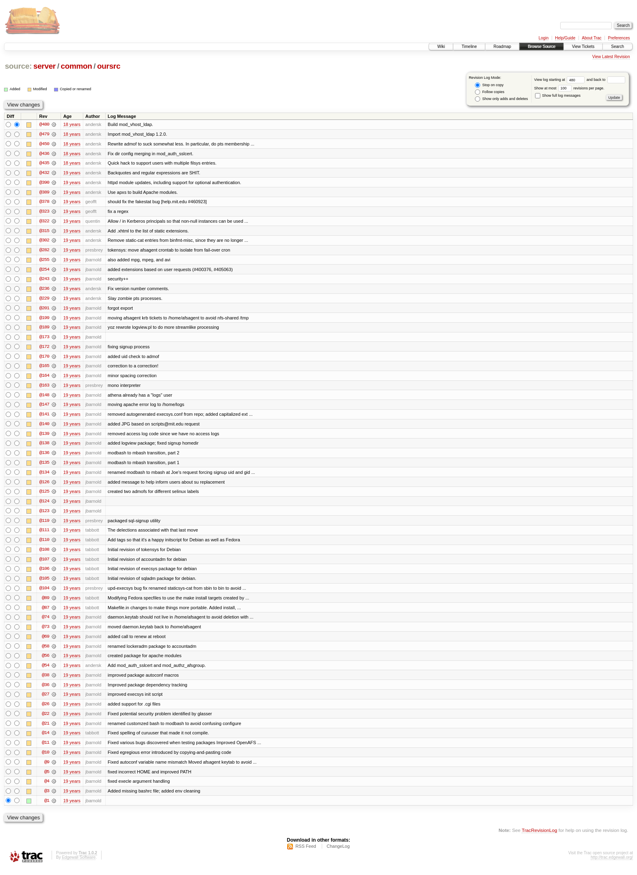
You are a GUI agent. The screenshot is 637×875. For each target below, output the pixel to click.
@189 (44, 329)
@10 (45, 758)
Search (617, 46)
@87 (45, 612)
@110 (44, 544)
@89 (45, 602)
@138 (44, 446)
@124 (44, 505)
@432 (44, 173)
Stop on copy (489, 85)
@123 (44, 514)
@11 (45, 748)
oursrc (108, 66)
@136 (44, 456)
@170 (44, 358)
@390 (44, 183)
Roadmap (502, 46)
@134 (44, 475)
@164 (44, 378)
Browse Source (541, 46)
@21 (45, 729)
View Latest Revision (611, 56)
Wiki (441, 46)
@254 (44, 270)
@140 (44, 426)
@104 (44, 592)
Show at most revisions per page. (569, 88)
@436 (44, 153)
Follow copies (489, 92)
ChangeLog (338, 853)
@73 (45, 631)
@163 (44, 387)
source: (18, 66)
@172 (44, 348)
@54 (45, 670)
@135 (44, 465)
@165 (44, 368)
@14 (45, 739)
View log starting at (560, 80)
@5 (46, 778)
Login (543, 38)
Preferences (619, 38)
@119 (44, 524)
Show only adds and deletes (501, 99)
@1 (46, 807)
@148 (44, 397)
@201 (44, 309)
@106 (44, 573)
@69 (45, 641)
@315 (44, 231)
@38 (45, 680)
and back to (606, 80)
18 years (71, 124)
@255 (44, 261)
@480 (44, 124)
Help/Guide (565, 38)
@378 (44, 202)
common (76, 66)
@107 (44, 563)
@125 (44, 495)
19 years (71, 173)
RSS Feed (305, 853)
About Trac (591, 38)
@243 (44, 280)
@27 (45, 700)
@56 (45, 661)
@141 (44, 417)
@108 (44, 553)
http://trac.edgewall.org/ (612, 864)
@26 (45, 709)
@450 (44, 144)
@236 (44, 290)
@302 (44, 241)
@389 (44, 192)
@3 (46, 797)
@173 (44, 339)
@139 (44, 436)
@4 (46, 787)
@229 (44, 300)
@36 (45, 690)
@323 (44, 212)
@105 (44, 583)
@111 (44, 534)
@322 (44, 222)
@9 (46, 768)
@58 (45, 651)
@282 (44, 251)
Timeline (469, 46)
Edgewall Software (78, 864)
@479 (44, 134)
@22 (45, 719)
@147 (44, 407)
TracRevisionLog (539, 836)
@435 (44, 163)
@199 (44, 319)
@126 (44, 485)
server (44, 66)
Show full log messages (558, 95)
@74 (45, 622)
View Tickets (583, 46)
